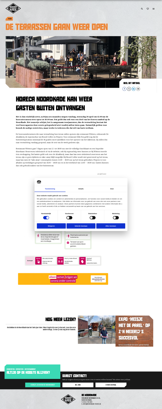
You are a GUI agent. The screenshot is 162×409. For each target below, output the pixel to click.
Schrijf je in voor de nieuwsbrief (43, 385)
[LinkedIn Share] (134, 89)
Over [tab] (112, 189)
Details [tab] (81, 189)
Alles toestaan (110, 226)
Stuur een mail (111, 385)
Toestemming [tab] (50, 189)
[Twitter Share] (129, 89)
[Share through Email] (138, 89)
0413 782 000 (87, 402)
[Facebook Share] (124, 89)
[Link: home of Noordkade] (13, 4)
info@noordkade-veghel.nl (92, 404)
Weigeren (51, 226)
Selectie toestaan (81, 226)
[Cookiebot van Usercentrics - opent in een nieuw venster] (116, 182)
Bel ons (78, 385)
